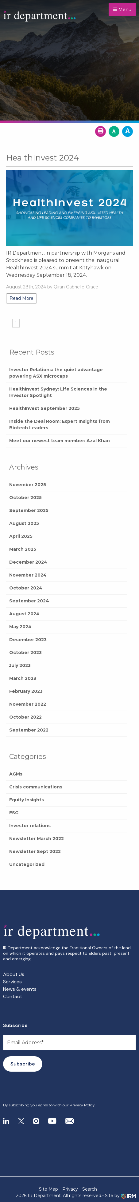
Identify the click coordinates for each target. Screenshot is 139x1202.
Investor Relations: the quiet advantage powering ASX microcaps (56, 373)
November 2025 (27, 484)
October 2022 (25, 717)
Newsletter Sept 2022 (35, 851)
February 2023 (26, 691)
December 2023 (28, 639)
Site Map (48, 1189)
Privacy (70, 1189)
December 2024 (28, 562)
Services (12, 981)
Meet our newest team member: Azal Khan (59, 440)
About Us (13, 974)
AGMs (15, 774)
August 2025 (24, 523)
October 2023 (25, 652)
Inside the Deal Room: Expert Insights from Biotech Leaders (59, 424)
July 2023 (20, 665)
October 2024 (25, 588)
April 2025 (21, 536)
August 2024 (24, 614)
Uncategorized (26, 864)
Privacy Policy (82, 1105)
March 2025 (22, 549)
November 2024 (28, 575)
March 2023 (22, 678)
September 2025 (28, 510)
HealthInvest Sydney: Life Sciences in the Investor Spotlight (58, 392)
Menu (122, 9)
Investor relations (30, 825)
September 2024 (29, 601)
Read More (21, 298)
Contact (12, 996)
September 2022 (28, 730)
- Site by (119, 1196)
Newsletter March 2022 (36, 838)
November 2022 (27, 704)
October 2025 (25, 497)
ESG (13, 812)
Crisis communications (35, 787)
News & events (20, 989)
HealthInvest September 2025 (44, 408)
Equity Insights (26, 800)
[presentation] (40, 1087)
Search (89, 1189)
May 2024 (20, 626)
